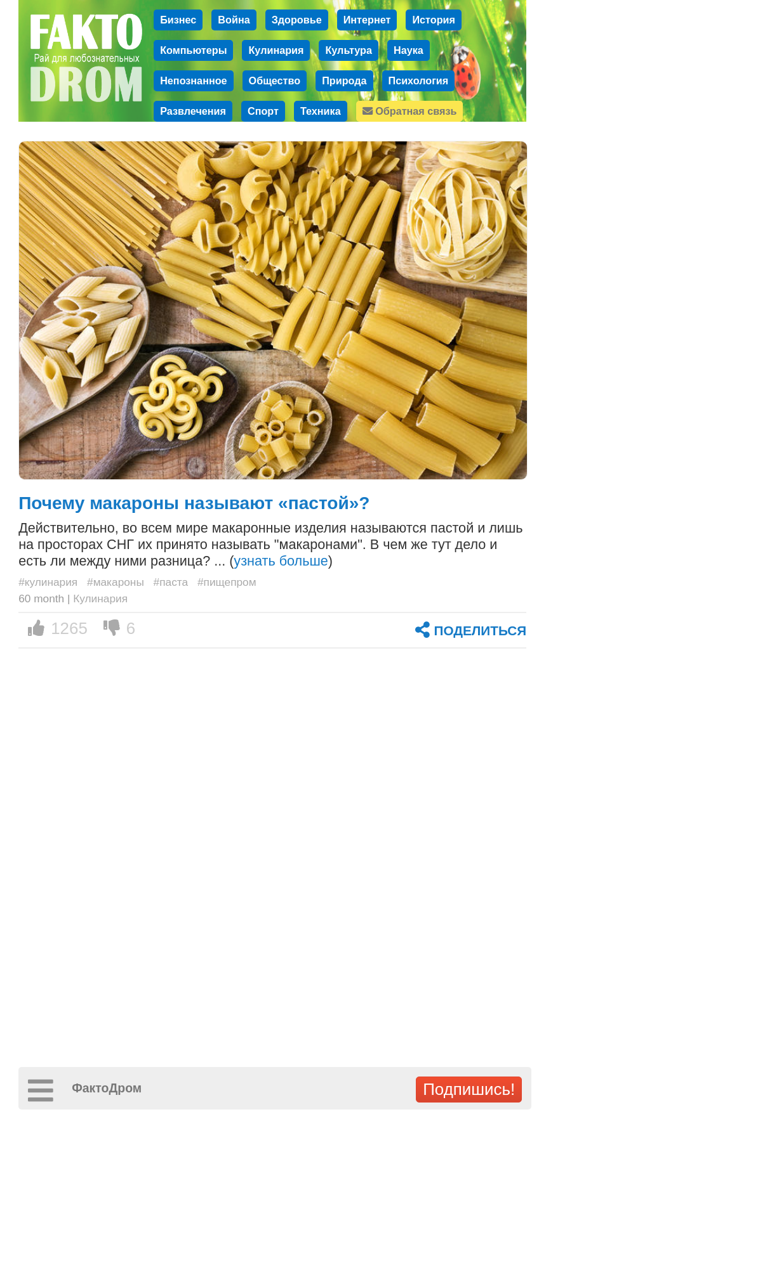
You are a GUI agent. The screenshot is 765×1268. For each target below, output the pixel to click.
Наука (408, 50)
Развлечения (193, 111)
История (433, 19)
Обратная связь (410, 111)
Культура (348, 50)
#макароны (115, 582)
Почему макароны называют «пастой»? (193, 503)
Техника (320, 111)
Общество (275, 80)
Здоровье (297, 19)
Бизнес (178, 19)
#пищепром (226, 582)
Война (233, 19)
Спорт (263, 111)
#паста (171, 582)
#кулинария (47, 582)
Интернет (367, 19)
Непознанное (193, 80)
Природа (344, 80)
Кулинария (275, 50)
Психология (419, 80)
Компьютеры (193, 50)
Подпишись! (469, 1089)
